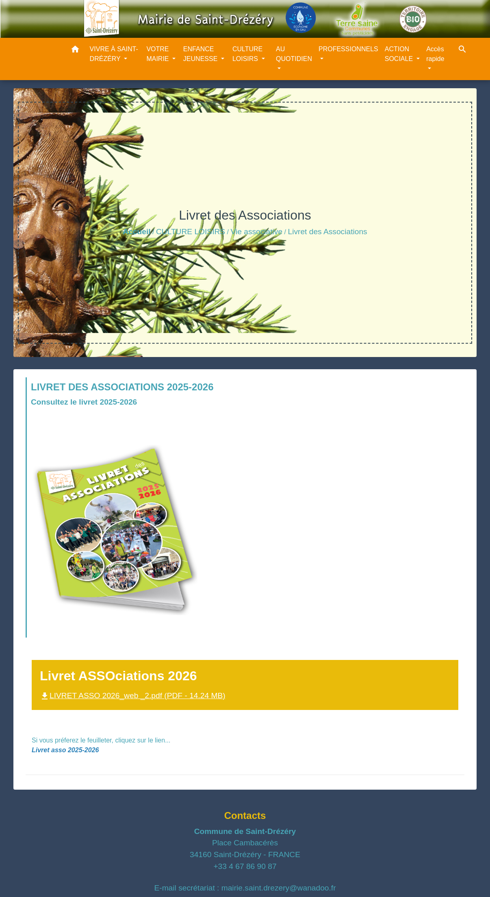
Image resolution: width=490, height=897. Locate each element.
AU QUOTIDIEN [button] (294, 54)
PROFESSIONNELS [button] (348, 49)
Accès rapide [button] (435, 54)
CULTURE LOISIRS (190, 231)
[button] (75, 50)
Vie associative (257, 231)
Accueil (136, 231)
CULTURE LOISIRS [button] (247, 54)
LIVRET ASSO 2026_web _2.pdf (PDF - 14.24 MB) (132, 695)
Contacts (245, 815)
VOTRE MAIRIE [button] (158, 54)
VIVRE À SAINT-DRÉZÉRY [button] (114, 54)
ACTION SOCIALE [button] (400, 54)
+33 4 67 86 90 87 (244, 866)
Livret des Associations (327, 231)
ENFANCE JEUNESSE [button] (201, 54)
